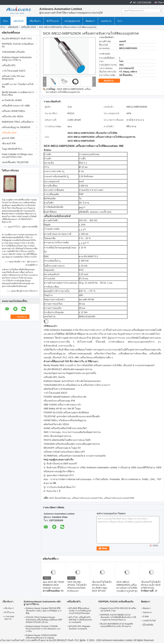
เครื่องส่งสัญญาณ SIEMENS (16, 127)
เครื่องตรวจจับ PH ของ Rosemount (13, 77)
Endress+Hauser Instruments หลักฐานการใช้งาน (17, 58)
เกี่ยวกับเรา (35, 21)
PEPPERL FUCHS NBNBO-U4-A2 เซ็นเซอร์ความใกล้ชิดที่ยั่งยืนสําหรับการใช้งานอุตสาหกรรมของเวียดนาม (118, 617)
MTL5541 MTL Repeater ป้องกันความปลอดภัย (79, 627)
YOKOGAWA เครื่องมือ (13, 52)
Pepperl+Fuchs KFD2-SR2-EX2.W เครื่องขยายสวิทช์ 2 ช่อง (118, 609)
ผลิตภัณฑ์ (18, 21)
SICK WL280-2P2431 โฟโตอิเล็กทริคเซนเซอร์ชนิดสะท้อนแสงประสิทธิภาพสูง (76, 588)
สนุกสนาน (106, 21)
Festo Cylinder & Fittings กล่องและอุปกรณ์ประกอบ (17, 155)
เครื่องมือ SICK (28, 27)
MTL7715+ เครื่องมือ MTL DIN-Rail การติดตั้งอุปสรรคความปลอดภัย (80, 619)
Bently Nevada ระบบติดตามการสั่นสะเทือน (18, 93)
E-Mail (146, 616)
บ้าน (5, 21)
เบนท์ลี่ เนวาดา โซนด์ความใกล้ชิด (17, 85)
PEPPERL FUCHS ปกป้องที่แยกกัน (18, 45)
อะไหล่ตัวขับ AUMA (12, 100)
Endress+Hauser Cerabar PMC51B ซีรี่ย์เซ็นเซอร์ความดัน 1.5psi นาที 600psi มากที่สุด (43, 610)
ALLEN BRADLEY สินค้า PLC (17, 38)
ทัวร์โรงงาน (53, 21)
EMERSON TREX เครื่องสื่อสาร (18, 122)
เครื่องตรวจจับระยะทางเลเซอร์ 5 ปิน (87, 498)
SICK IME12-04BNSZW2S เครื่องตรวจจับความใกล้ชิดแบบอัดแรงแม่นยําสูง (126, 586)
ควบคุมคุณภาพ (72, 21)
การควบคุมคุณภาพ (9, 617)
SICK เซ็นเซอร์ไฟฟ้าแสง (59, 498)
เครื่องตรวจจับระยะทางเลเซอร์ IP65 (119, 498)
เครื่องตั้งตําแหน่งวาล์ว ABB (16, 105)
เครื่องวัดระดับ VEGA (12, 116)
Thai (160, 2)
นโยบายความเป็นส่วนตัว (12, 640)
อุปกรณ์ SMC (8, 138)
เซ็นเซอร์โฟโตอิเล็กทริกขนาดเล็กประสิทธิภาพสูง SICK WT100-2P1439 (102, 588)
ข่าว (120, 21)
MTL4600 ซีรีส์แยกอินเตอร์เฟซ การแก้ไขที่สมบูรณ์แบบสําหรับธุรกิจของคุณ (80, 610)
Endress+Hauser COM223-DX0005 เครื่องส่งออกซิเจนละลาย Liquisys (41, 636)
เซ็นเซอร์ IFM (9, 143)
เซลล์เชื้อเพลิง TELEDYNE (15, 162)
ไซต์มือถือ (148, 625)
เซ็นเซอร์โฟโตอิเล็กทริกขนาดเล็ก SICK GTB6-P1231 (151, 585)
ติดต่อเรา (90, 21)
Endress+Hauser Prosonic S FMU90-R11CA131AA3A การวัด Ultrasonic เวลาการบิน (43, 628)
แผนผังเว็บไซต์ (149, 620)
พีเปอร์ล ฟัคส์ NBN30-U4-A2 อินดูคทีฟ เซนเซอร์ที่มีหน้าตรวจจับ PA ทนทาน (116, 625)
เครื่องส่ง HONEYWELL (14, 111)
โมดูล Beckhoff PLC (12, 149)
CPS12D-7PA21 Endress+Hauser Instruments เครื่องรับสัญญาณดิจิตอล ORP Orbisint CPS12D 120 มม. (44, 619)
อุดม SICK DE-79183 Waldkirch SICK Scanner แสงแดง (53, 585)
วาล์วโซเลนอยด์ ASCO (13, 70)
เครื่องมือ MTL (9, 65)
